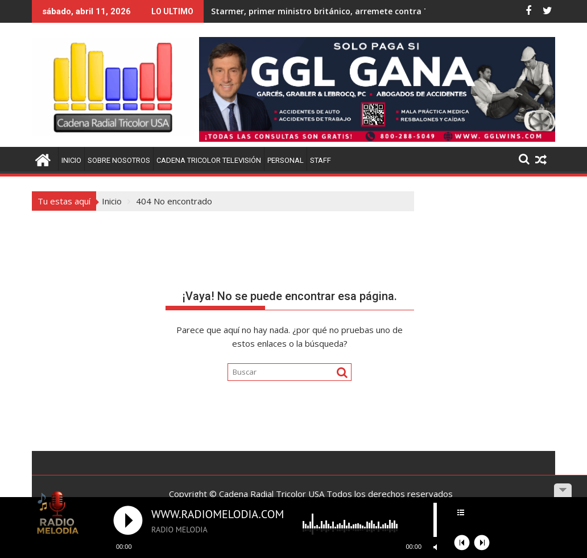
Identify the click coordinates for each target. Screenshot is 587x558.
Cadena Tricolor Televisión (208, 160)
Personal (285, 160)
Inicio (71, 160)
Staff (320, 160)
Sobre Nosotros (119, 160)
